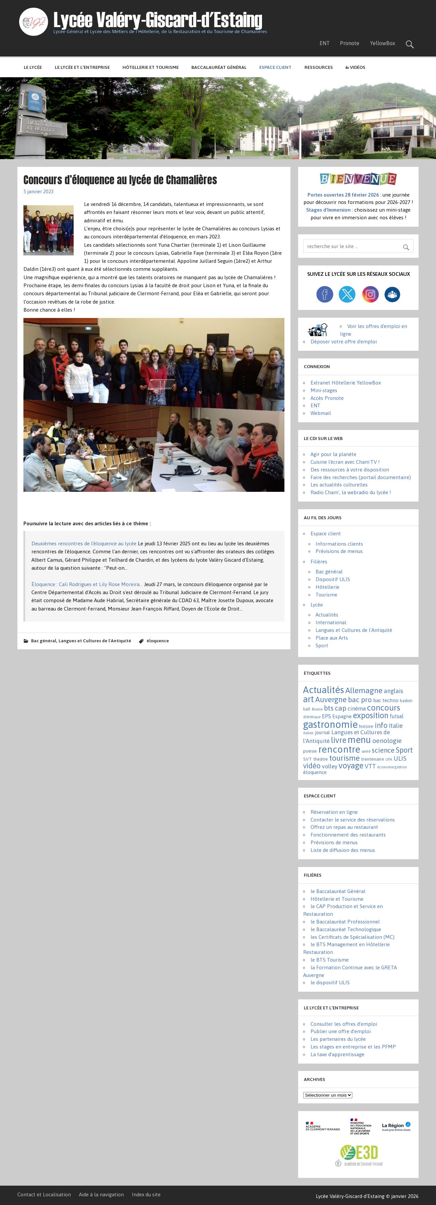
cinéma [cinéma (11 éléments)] (357, 708)
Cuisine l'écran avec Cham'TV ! (345, 462)
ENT (325, 43)
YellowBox (382, 43)
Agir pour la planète (333, 454)
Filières (319, 561)
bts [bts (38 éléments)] (329, 708)
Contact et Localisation (44, 1194)
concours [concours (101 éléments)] (383, 707)
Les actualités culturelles (339, 484)
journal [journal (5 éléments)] (322, 732)
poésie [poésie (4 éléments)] (310, 751)
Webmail (321, 413)
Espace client (326, 533)
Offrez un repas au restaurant (344, 827)
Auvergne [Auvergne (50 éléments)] (331, 699)
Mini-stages (324, 390)
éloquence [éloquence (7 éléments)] (315, 772)
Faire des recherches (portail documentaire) (361, 477)
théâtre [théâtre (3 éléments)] (320, 759)
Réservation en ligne (334, 812)
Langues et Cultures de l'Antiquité (95, 640)
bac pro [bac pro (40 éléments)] (360, 699)
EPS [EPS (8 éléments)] (326, 716)
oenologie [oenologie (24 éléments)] (387, 740)
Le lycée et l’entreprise (82, 67)
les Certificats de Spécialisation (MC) (353, 937)
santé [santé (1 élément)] (366, 751)
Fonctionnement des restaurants (348, 835)
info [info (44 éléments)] (381, 725)
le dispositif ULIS (330, 982)
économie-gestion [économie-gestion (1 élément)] (392, 767)
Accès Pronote (327, 398)
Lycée (317, 605)
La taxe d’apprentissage (337, 1054)
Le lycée (33, 67)
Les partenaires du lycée (338, 1039)
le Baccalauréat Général (338, 891)
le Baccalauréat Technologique (346, 929)
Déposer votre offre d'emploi (344, 341)
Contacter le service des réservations (353, 820)
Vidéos (355, 67)
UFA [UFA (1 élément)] (388, 759)
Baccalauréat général (219, 67)
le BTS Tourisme (330, 960)
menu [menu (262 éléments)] (359, 739)
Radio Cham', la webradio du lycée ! (351, 492)
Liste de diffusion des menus (343, 850)
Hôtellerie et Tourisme (150, 67)
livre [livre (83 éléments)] (338, 740)
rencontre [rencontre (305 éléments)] (339, 749)
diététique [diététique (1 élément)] (312, 717)
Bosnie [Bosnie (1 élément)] (317, 709)
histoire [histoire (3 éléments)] (366, 726)
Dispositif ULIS (333, 579)
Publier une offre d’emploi (341, 1031)
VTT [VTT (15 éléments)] (370, 766)
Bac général (43, 640)
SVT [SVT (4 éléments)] (307, 759)
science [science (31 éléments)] (383, 750)
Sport (322, 645)
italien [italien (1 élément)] (308, 733)
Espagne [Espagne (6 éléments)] (342, 716)
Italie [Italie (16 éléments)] (396, 725)
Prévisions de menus (339, 551)
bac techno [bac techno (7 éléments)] (386, 700)
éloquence (158, 640)
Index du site (146, 1194)
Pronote (349, 43)
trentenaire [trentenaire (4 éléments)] (372, 759)
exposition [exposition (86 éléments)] (370, 715)
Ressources (318, 67)
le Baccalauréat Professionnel (345, 921)
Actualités (327, 615)
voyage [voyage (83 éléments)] (351, 765)
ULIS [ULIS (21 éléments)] (400, 758)
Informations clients (339, 544)
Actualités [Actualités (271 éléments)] (323, 689)
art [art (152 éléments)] (308, 699)
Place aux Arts (332, 638)
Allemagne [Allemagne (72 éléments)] (363, 690)
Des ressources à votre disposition (350, 469)
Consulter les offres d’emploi (344, 1024)
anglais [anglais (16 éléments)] (393, 690)
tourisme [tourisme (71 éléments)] (344, 757)
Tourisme (326, 594)
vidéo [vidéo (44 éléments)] (312, 766)
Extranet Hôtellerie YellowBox (346, 383)
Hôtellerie (327, 587)
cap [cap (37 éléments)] (340, 708)
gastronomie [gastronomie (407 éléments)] (330, 724)
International (331, 622)
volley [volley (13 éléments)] (329, 766)
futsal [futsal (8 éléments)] (397, 716)
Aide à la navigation (101, 1194)
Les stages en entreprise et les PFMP (353, 1047)
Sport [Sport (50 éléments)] (404, 750)
